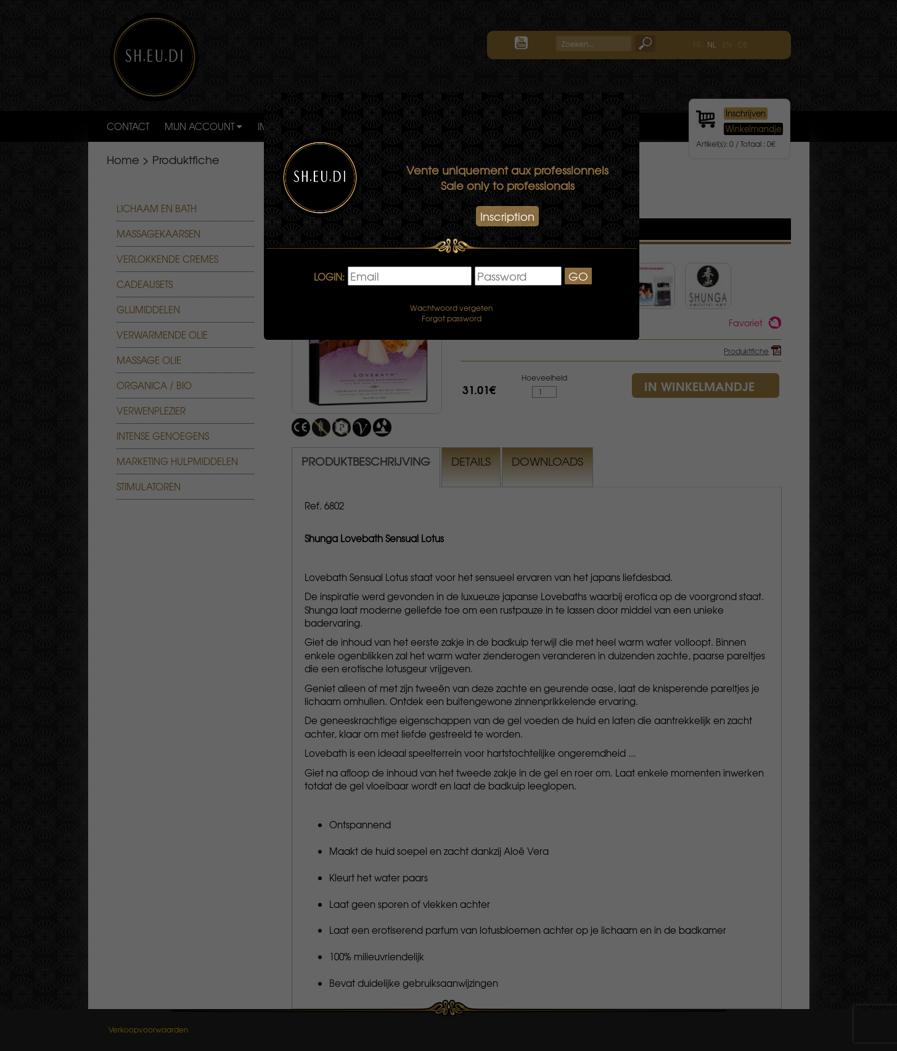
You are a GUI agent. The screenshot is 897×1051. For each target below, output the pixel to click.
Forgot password (451, 318)
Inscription (507, 216)
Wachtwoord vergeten (451, 307)
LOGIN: (329, 277)
